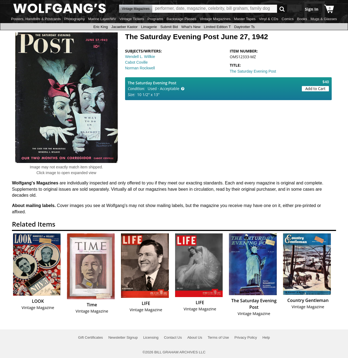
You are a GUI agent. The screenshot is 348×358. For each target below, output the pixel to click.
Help (266, 337)
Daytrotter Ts (244, 27)
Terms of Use (218, 337)
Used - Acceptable (163, 88)
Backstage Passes (182, 19)
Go (282, 9)
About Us (194, 337)
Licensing (151, 337)
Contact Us (173, 337)
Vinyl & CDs (268, 19)
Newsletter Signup (123, 337)
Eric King (100, 27)
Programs (155, 19)
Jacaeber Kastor (124, 27)
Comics (288, 19)
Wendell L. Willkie (140, 56)
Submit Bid (169, 27)
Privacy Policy (245, 337)
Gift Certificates (90, 337)
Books (302, 19)
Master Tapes (245, 19)
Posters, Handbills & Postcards (36, 19)
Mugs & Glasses (323, 19)
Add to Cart (315, 88)
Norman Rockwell (140, 68)
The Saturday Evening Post (253, 71)
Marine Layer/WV (102, 19)
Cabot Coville (136, 62)
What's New (191, 27)
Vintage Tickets (132, 19)
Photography (74, 19)
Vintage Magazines (215, 19)
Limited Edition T (217, 27)
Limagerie (149, 27)
